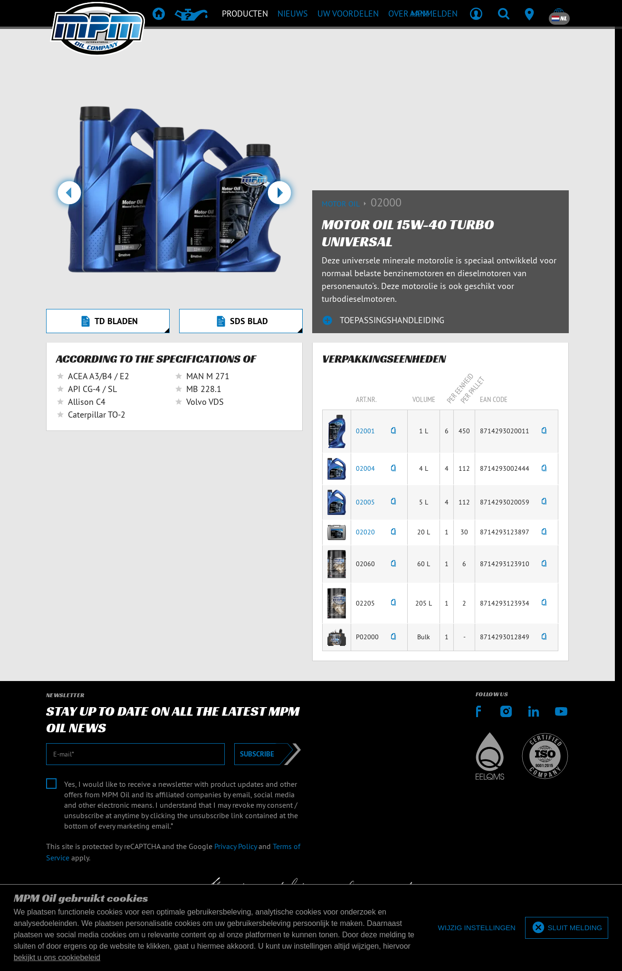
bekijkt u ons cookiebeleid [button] (57, 957)
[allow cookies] (566, 928)
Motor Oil (346, 203)
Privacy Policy (235, 846)
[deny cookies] (477, 928)
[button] (69, 196)
